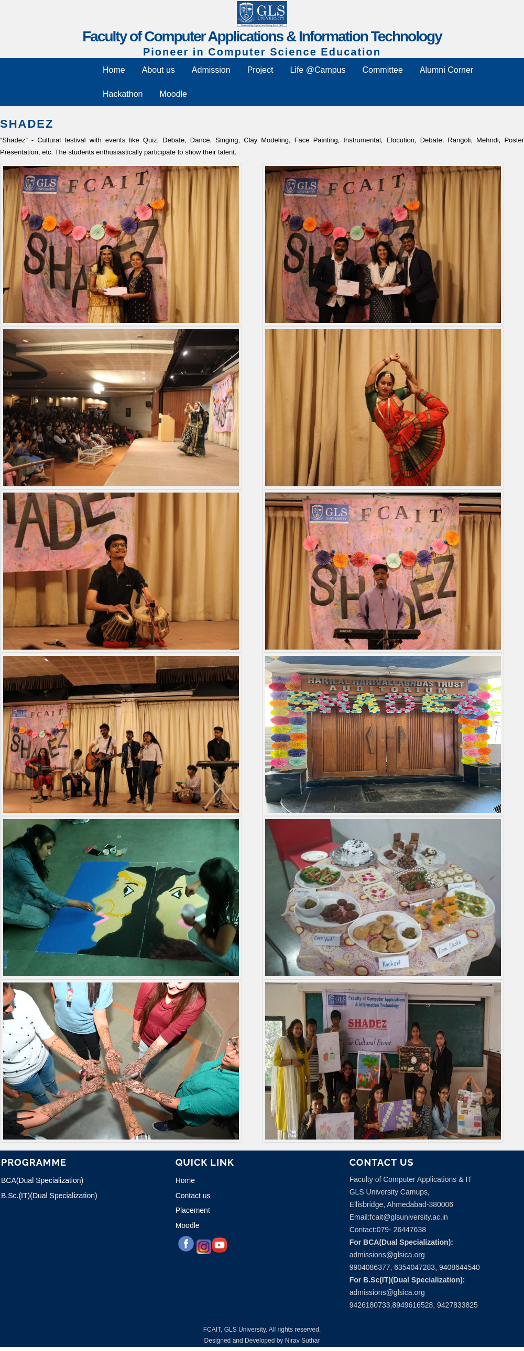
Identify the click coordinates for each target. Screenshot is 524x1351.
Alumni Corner (446, 69)
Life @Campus (317, 69)
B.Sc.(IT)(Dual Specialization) (49, 1195)
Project (260, 69)
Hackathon (123, 94)
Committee (383, 69)
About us (158, 69)
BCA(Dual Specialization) (42, 1180)
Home (114, 69)
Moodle (173, 94)
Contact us (193, 1195)
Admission (211, 69)
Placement (193, 1210)
